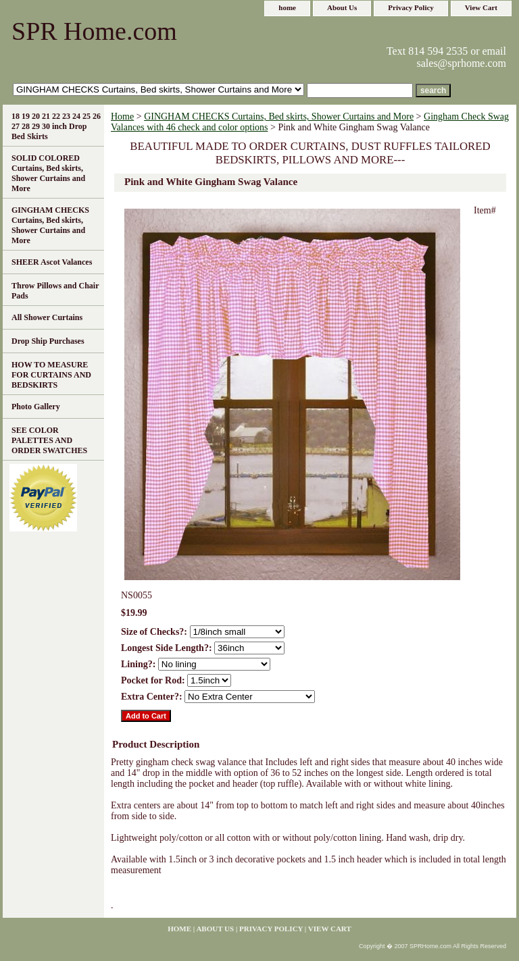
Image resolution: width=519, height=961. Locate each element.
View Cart (481, 7)
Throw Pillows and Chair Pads (55, 291)
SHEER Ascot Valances (51, 262)
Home (122, 116)
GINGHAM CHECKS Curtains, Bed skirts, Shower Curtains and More (279, 116)
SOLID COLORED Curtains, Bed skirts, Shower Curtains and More (48, 173)
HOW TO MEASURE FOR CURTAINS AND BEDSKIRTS (51, 375)
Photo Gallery (35, 406)
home (287, 7)
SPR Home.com (94, 31)
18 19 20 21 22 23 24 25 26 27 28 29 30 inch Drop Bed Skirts (56, 126)
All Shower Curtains (46, 317)
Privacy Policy (411, 7)
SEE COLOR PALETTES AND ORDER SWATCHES (49, 440)
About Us (342, 7)
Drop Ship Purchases (47, 341)
